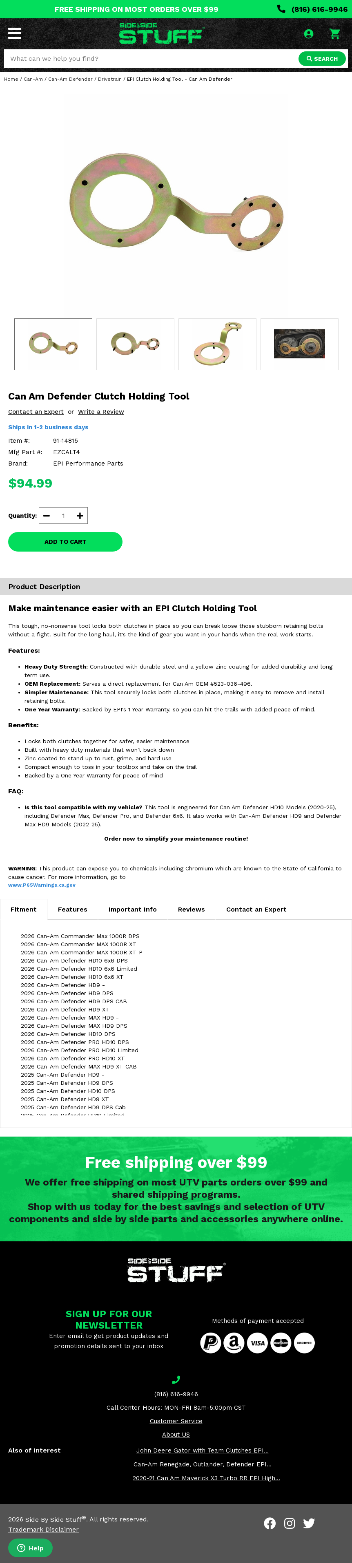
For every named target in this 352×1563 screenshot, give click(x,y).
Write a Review (101, 411)
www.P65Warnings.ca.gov (42, 885)
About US (176, 1434)
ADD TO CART (66, 541)
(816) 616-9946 (312, 9)
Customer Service (176, 1421)
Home (11, 79)
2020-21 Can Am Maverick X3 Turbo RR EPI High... (206, 1478)
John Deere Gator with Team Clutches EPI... (202, 1450)
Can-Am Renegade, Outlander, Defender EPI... (203, 1464)
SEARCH (322, 58)
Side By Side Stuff (55, 1519)
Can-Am (33, 79)
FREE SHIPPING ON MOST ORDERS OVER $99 (136, 9)
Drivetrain (110, 79)
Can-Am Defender (70, 79)
